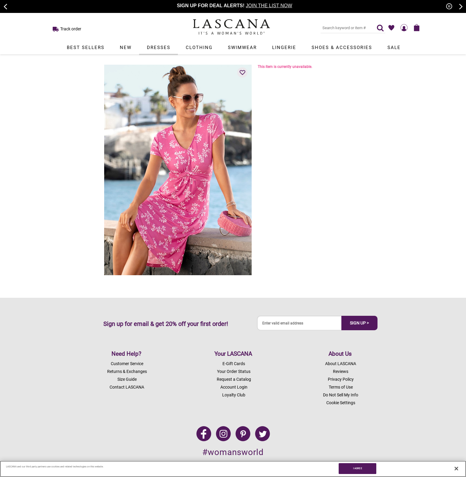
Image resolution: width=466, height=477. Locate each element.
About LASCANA (340, 363)
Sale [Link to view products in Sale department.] (394, 47)
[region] (233, 469)
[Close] (456, 468)
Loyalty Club (233, 394)
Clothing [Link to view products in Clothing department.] (199, 47)
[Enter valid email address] (299, 323)
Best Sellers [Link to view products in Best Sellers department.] (85, 47)
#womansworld (233, 452)
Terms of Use (341, 387)
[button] (242, 72)
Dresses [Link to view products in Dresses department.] (158, 47)
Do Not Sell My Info (340, 394)
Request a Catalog (234, 379)
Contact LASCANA (127, 387)
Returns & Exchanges (127, 371)
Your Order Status (233, 371)
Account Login (233, 387)
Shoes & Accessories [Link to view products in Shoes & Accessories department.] (342, 47)
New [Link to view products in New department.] (126, 47)
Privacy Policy (341, 379)
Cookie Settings (340, 402)
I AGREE (357, 468)
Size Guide (127, 379)
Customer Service (127, 363)
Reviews (340, 371)
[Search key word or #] (345, 27)
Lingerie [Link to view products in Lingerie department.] (284, 47)
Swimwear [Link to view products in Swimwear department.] (242, 47)
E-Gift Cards (233, 363)
